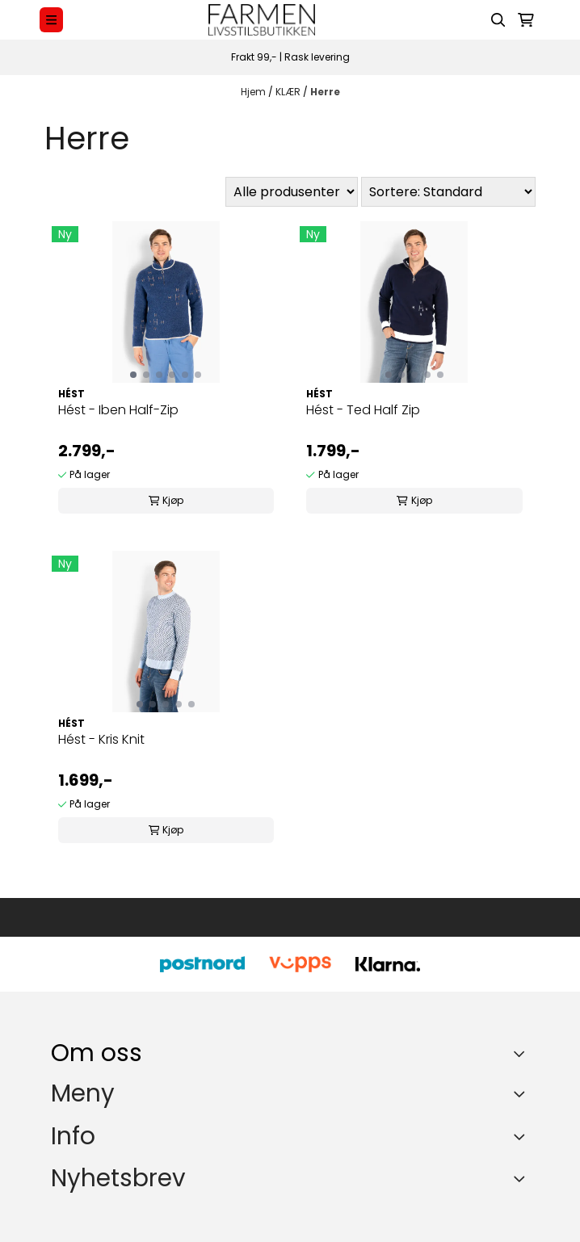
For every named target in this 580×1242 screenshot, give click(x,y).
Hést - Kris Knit (101, 739)
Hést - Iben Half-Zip (118, 410)
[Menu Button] (51, 19)
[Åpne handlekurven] (525, 20)
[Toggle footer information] (523, 1053)
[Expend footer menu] (522, 1094)
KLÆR (289, 92)
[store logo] (261, 20)
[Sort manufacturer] (291, 192)
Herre (325, 92)
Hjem (254, 92)
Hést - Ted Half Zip (363, 410)
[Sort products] (448, 192)
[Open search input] (498, 20)
